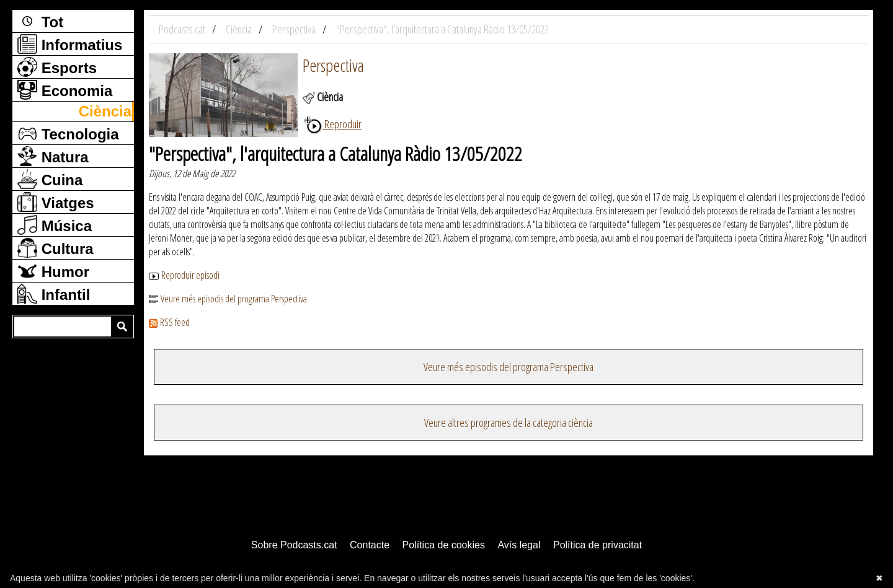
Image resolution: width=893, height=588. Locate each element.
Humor (53, 271)
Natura (53, 156)
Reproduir (332, 123)
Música (54, 225)
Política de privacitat (597, 545)
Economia (64, 90)
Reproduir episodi (184, 275)
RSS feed (169, 322)
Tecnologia (68, 133)
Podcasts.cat (183, 29)
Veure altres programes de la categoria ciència (508, 422)
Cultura (55, 248)
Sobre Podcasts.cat (294, 545)
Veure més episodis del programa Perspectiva (228, 298)
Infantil (53, 294)
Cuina (49, 179)
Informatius (69, 44)
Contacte (369, 545)
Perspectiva (333, 65)
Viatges (55, 202)
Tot (40, 21)
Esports (57, 67)
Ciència (105, 111)
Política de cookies (443, 545)
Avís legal (518, 545)
